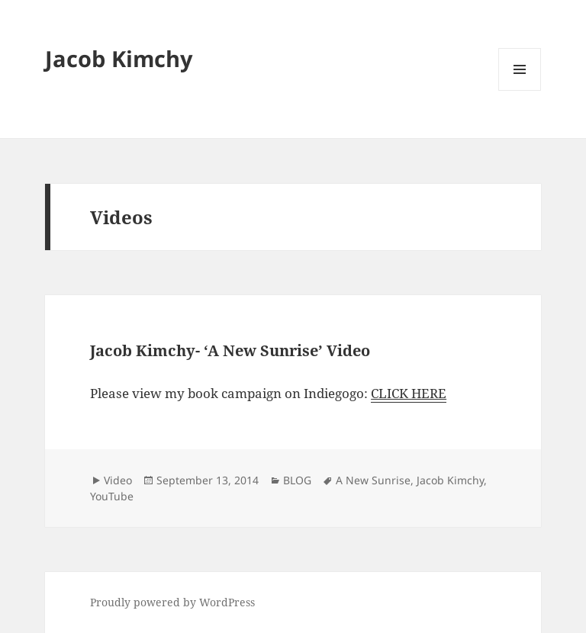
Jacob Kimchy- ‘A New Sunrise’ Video (230, 350)
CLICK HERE (408, 393)
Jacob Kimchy (119, 58)
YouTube (112, 496)
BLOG (297, 480)
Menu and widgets (520, 90)
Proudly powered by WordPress (172, 602)
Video (118, 480)
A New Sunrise (373, 480)
